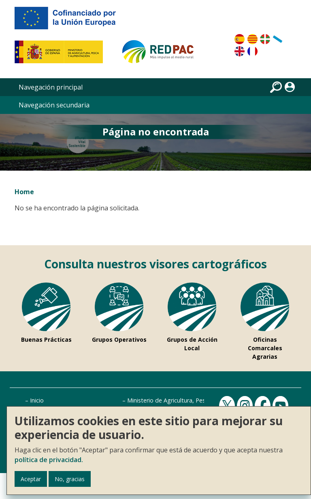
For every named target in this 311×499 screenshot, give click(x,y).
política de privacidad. (49, 459)
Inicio (37, 400)
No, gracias (70, 479)
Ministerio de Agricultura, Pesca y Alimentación (189, 400)
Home (24, 191)
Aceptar (31, 479)
